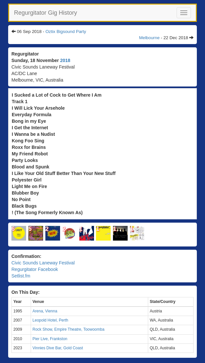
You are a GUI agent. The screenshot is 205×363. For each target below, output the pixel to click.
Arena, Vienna (45, 311)
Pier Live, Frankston (50, 339)
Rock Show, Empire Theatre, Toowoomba (68, 329)
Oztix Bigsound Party (65, 31)
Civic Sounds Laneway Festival (43, 262)
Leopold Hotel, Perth (50, 320)
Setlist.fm (20, 275)
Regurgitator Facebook (34, 269)
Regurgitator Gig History (45, 12)
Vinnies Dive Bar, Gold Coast (58, 348)
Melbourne (149, 37)
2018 (65, 60)
